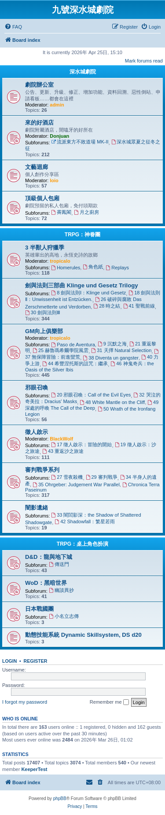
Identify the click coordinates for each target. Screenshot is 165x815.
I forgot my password (24, 702)
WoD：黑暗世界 (46, 583)
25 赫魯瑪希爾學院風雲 (60, 350)
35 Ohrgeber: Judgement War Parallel (76, 484)
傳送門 (59, 564)
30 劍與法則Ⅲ (42, 312)
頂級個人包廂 (42, 198)
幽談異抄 (61, 590)
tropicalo (60, 261)
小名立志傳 (64, 616)
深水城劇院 (83, 72)
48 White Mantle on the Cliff (112, 402)
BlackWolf (61, 438)
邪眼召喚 (36, 387)
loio (54, 180)
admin (57, 104)
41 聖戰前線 (139, 305)
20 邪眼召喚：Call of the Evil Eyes (91, 394)
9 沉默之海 (112, 343)
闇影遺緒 (36, 507)
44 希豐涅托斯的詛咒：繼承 (75, 363)
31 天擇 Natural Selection (121, 350)
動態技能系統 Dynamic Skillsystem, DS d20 (83, 634)
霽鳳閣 (61, 212)
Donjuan (59, 136)
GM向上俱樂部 (44, 331)
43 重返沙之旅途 (63, 451)
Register (36, 661)
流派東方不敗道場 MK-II (79, 141)
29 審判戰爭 (101, 477)
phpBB (59, 798)
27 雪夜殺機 (67, 477)
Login (9, 661)
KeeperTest (34, 769)
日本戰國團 (39, 609)
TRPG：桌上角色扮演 (82, 544)
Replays (117, 267)
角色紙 (93, 266)
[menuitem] (13, 27)
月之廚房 (86, 212)
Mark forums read (144, 60)
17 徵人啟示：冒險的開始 (81, 444)
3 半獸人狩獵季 (44, 247)
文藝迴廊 (36, 167)
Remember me (109, 702)
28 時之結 (106, 305)
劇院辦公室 (39, 84)
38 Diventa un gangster (111, 357)
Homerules (65, 267)
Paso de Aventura (73, 344)
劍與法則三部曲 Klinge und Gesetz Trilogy (81, 285)
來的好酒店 (39, 122)
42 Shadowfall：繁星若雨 (85, 521)
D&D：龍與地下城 (48, 557)
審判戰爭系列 (42, 469)
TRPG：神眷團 (82, 234)
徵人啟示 (36, 432)
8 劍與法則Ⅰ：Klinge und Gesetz (88, 292)
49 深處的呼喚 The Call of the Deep (91, 405)
